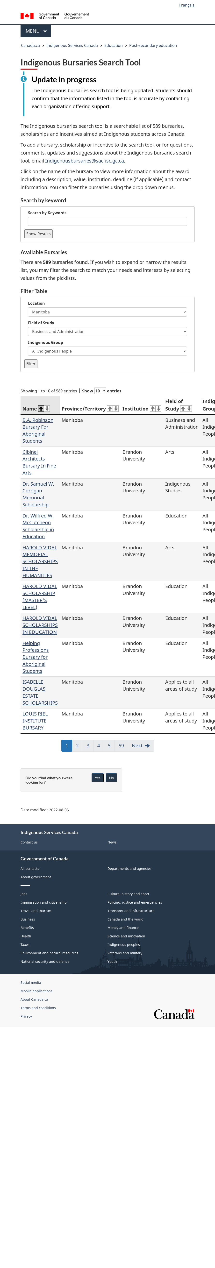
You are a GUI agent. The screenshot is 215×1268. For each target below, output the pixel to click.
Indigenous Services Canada (72, 45)
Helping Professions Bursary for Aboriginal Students (35, 657)
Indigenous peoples (124, 944)
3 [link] (90, 747)
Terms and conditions (38, 1008)
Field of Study (41, 323)
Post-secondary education (153, 45)
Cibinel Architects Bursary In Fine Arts (39, 462)
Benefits (27, 927)
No (111, 777)
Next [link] (137, 745)
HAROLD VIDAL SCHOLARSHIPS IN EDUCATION (40, 625)
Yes (97, 777)
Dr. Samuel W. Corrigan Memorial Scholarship (38, 494)
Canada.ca (30, 45)
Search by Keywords (47, 212)
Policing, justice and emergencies (135, 902)
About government (36, 877)
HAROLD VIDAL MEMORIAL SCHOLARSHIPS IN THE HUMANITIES (40, 561)
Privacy (26, 1016)
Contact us (29, 842)
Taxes (25, 944)
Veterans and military (125, 953)
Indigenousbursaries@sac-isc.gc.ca (84, 160)
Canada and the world (125, 919)
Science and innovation (126, 936)
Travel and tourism (36, 910)
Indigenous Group (45, 342)
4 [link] (100, 747)
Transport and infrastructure (131, 910)
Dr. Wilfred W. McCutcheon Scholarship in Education (38, 526)
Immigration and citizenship (44, 902)
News (112, 842)
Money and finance (123, 927)
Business (28, 919)
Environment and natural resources (49, 953)
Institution (141, 408)
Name (36, 408)
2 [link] (79, 747)
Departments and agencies (129, 868)
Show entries (101, 391)
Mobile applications (36, 991)
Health (26, 936)
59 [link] (123, 747)
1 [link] (68, 747)
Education (113, 45)
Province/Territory (90, 408)
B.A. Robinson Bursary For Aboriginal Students (37, 430)
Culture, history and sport (128, 894)
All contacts (30, 868)
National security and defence (45, 961)
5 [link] (111, 747)
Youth (112, 961)
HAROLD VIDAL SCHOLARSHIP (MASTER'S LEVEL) (39, 596)
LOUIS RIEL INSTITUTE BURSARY (35, 720)
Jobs (24, 894)
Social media (31, 982)
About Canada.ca (34, 999)
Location (36, 303)
